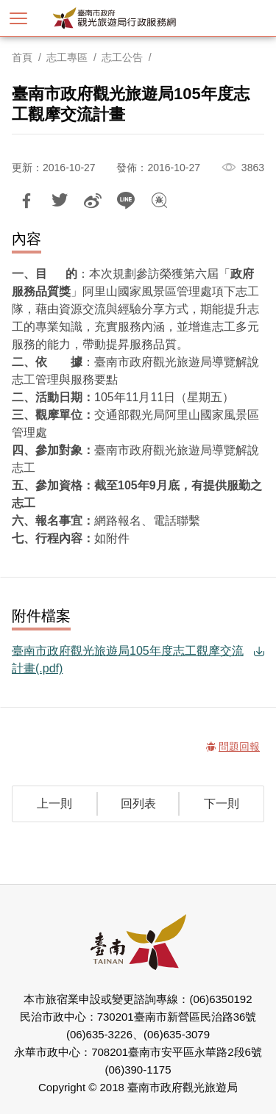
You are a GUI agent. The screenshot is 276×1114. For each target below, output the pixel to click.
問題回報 (159, 200)
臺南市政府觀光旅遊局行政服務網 (138, 18)
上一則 (54, 803)
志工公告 (122, 57)
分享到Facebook (26, 200)
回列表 (138, 803)
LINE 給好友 (126, 200)
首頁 (22, 57)
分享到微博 (92, 200)
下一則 (221, 803)
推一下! (59, 200)
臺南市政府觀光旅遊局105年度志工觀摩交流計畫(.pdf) (128, 659)
